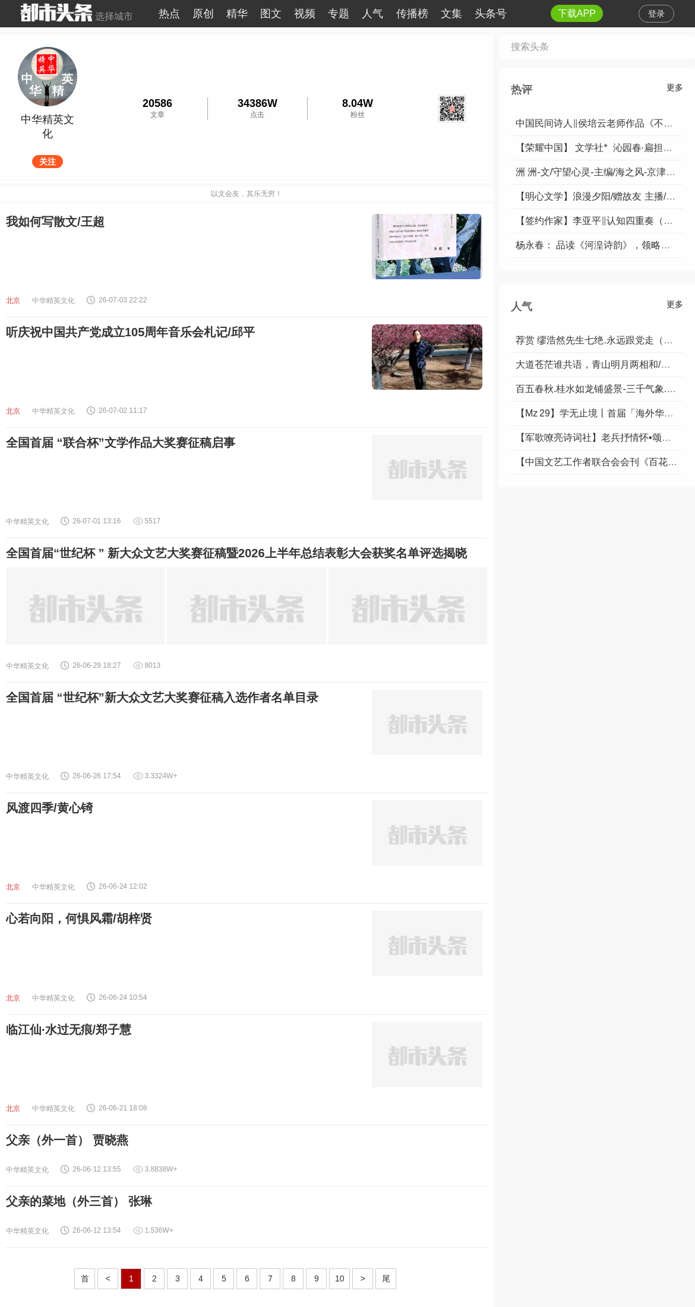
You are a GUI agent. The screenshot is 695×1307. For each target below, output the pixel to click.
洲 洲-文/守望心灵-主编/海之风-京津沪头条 (605, 172)
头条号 (491, 14)
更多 (674, 87)
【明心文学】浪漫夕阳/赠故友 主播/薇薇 (600, 196)
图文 (271, 14)
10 (340, 1278)
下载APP (577, 13)
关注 (47, 161)
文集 (451, 14)
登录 (656, 13)
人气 (372, 14)
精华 (237, 14)
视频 (304, 14)
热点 (169, 14)
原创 (203, 14)
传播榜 (412, 14)
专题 (338, 14)
